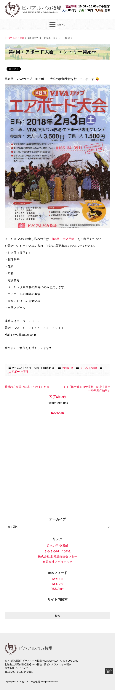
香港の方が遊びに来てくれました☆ (27, 386)
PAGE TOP (109, 671)
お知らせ (67, 368)
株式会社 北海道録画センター (57, 556)
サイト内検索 (57, 599)
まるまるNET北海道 (57, 551)
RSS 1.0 (57, 579)
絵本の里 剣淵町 (57, 545)
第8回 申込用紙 (63, 239)
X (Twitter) (57, 397)
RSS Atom (57, 588)
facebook (57, 413)
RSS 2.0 (57, 584)
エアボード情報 (18, 371)
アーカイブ (57, 519)
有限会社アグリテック (57, 561)
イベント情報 (88, 368)
